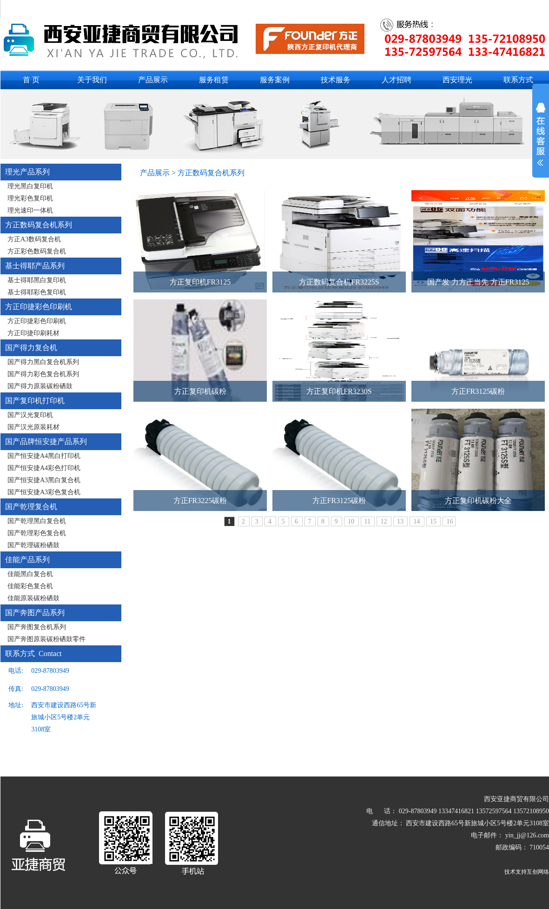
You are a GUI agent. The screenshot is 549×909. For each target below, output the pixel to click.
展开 (540, 140)
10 (352, 521)
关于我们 (92, 80)
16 (449, 521)
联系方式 (518, 80)
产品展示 (153, 80)
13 (401, 521)
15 (434, 521)
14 (417, 521)
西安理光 (457, 80)
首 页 (31, 80)
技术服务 (336, 80)
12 (384, 521)
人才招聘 (396, 80)
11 (368, 521)
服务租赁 (214, 80)
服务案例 (275, 80)
